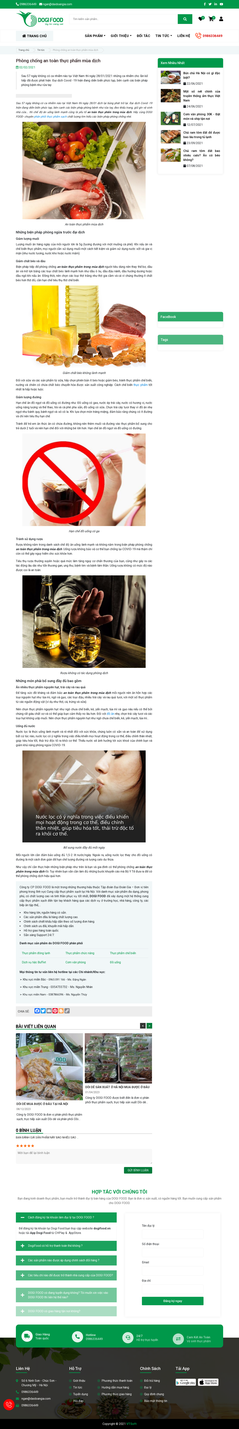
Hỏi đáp (78, 1401)
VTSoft (131, 1424)
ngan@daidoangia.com (36, 1398)
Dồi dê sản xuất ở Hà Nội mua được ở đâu (117, 1087)
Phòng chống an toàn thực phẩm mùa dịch (75, 50)
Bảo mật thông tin (155, 1401)
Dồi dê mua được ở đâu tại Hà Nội (42, 1104)
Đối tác (143, 36)
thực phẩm (141, 385)
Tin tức (162, 36)
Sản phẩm (94, 36)
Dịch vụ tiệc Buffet (34, 962)
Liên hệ (183, 36)
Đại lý (148, 1387)
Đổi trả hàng (152, 1380)
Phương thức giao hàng (117, 1394)
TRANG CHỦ (34, 36)
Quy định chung (154, 1394)
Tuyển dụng (80, 1394)
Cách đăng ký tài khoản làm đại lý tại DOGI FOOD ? (57, 1243)
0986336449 (212, 36)
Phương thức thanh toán (117, 1380)
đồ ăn (110, 714)
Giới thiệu (120, 36)
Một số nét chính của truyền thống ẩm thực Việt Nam (201, 96)
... (77, 1137)
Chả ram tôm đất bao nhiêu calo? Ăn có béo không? (201, 155)
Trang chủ (23, 50)
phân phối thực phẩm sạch (50, 116)
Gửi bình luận (138, 1170)
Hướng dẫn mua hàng (115, 1387)
